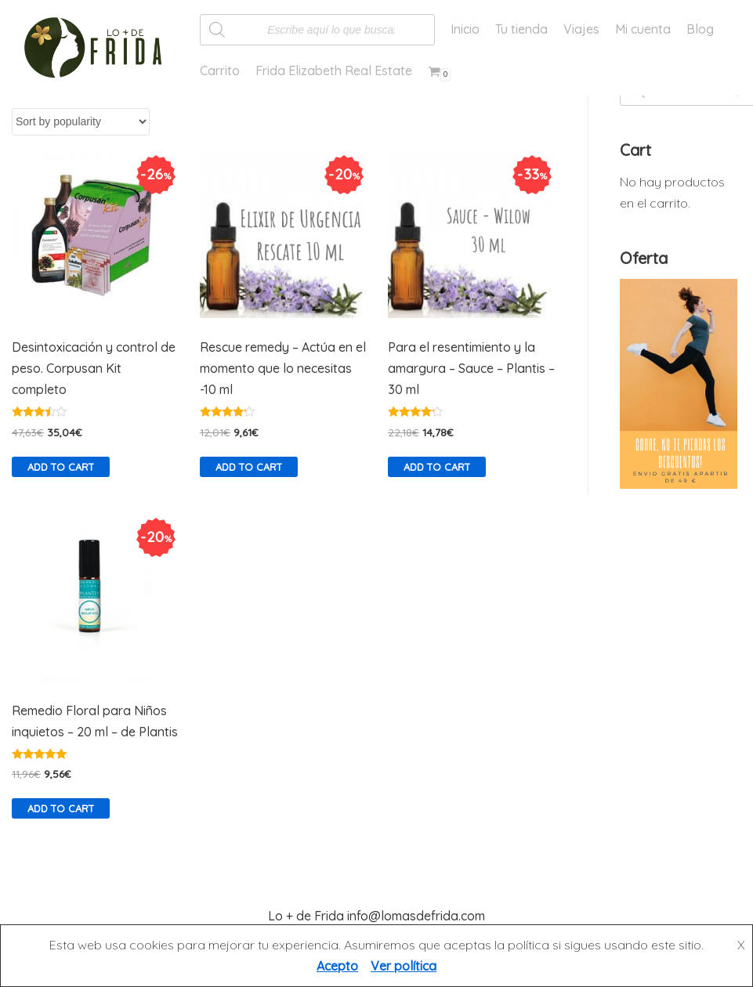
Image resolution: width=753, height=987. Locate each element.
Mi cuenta (643, 29)
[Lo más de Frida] (98, 48)
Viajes (581, 29)
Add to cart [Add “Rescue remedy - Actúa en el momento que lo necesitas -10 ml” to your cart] (248, 467)
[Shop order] (81, 122)
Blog (700, 29)
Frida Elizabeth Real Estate (333, 70)
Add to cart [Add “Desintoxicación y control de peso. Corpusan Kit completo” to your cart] (60, 467)
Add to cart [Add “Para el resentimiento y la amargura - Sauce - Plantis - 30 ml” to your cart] (437, 467)
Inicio (465, 29)
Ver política (403, 966)
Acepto (337, 966)
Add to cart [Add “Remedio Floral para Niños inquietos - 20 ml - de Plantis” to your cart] (60, 808)
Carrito (220, 70)
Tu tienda (521, 29)
